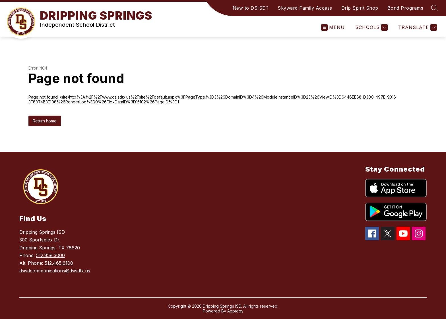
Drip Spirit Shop (359, 8)
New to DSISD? (251, 8)
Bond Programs (405, 8)
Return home (45, 120)
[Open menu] (333, 27)
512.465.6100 (59, 263)
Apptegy (235, 310)
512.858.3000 (50, 255)
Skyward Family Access (305, 8)
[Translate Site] (417, 27)
